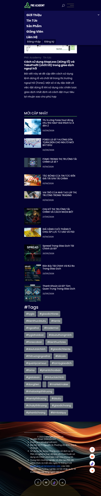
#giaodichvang (61, 405)
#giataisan (33, 377)
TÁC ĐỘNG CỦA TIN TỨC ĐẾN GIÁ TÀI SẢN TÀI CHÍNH (59, 177)
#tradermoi (51, 328)
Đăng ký (49, 41)
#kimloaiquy (58, 412)
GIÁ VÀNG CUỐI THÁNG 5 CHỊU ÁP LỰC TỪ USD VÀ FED (58, 230)
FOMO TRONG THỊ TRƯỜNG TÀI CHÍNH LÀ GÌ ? (60, 160)
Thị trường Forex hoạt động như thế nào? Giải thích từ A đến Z (58, 122)
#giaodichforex (48, 314)
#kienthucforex (56, 342)
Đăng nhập (34, 41)
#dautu (56, 398)
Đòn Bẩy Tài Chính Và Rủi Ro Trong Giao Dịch (59, 267)
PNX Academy (32, 57)
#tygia (30, 314)
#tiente (55, 321)
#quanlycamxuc (36, 363)
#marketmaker (59, 384)
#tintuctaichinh (54, 377)
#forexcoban (34, 342)
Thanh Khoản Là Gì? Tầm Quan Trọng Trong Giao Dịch (59, 287)
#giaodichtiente (61, 349)
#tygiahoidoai (35, 335)
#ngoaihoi (32, 328)
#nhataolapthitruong (39, 391)
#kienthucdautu (36, 321)
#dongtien (32, 384)
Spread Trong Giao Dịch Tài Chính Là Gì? (58, 247)
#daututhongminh (60, 335)
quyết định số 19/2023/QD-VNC (45, 466)
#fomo (30, 370)
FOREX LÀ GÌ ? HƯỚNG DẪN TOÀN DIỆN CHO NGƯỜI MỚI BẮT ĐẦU (58, 142)
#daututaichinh (35, 349)
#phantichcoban (50, 370)
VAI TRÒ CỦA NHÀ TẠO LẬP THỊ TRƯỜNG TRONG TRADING (60, 194)
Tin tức (47, 57)
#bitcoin (60, 356)
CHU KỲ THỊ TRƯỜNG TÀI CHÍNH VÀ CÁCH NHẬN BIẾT (58, 211)
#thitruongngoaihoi (38, 356)
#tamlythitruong (36, 398)
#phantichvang (35, 412)
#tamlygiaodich (62, 363)
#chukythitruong (36, 405)
